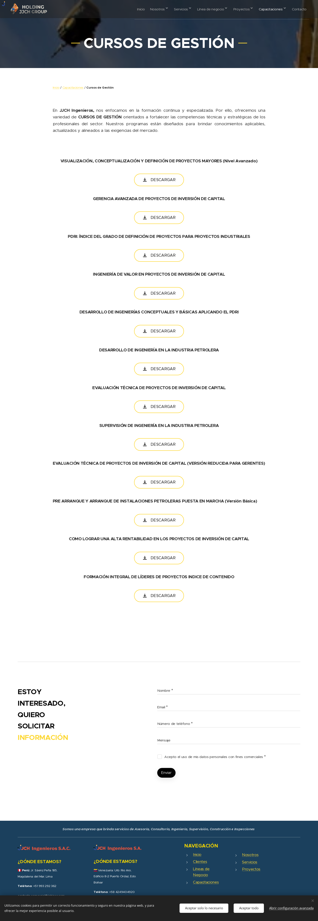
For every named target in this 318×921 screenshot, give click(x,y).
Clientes (200, 861)
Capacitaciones (73, 87)
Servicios (249, 862)
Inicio (56, 87)
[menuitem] (124, 9)
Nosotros (250, 854)
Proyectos (251, 869)
